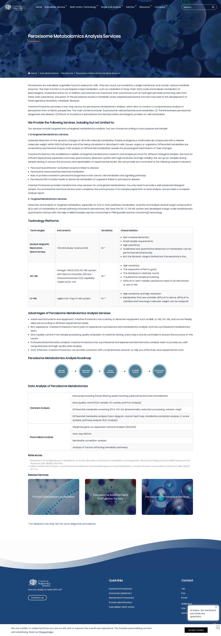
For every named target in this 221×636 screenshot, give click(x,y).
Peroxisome (67, 73)
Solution (130, 7)
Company (159, 7)
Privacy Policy (46, 631)
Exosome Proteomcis (120, 588)
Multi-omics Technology (84, 7)
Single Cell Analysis (112, 7)
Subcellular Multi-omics (121, 607)
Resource (144, 7)
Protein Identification (120, 602)
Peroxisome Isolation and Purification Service (110, 497)
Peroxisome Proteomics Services (167, 497)
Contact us (37, 597)
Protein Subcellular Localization (53, 497)
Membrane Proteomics (121, 597)
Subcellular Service (56, 7)
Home (40, 7)
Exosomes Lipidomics (120, 593)
